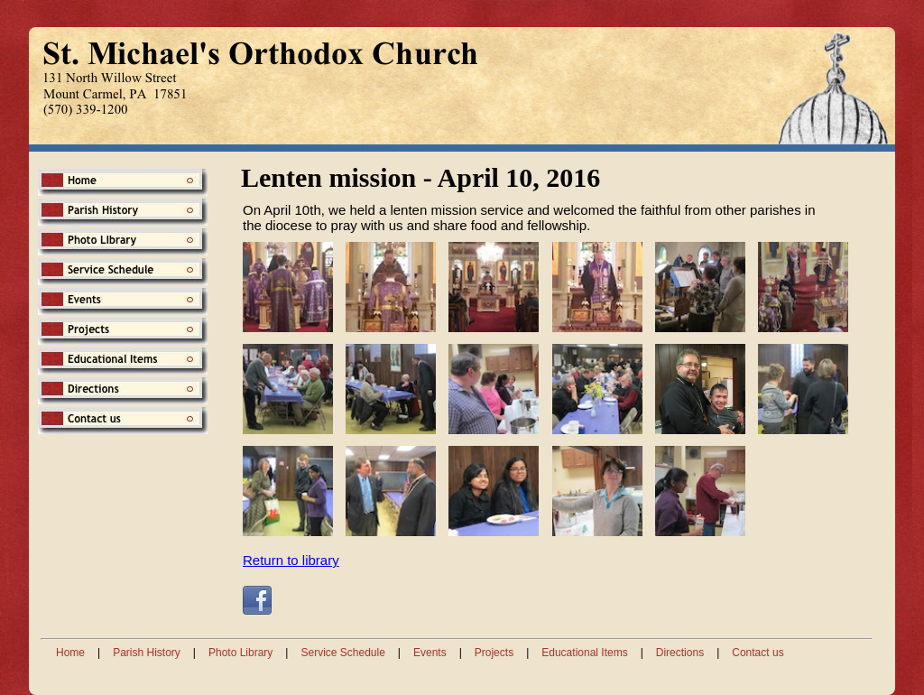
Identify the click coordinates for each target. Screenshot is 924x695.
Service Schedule (342, 652)
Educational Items (584, 652)
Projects (494, 652)
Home (70, 652)
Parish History (146, 652)
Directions (680, 652)
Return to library (291, 560)
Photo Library (240, 652)
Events (430, 652)
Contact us (757, 652)
